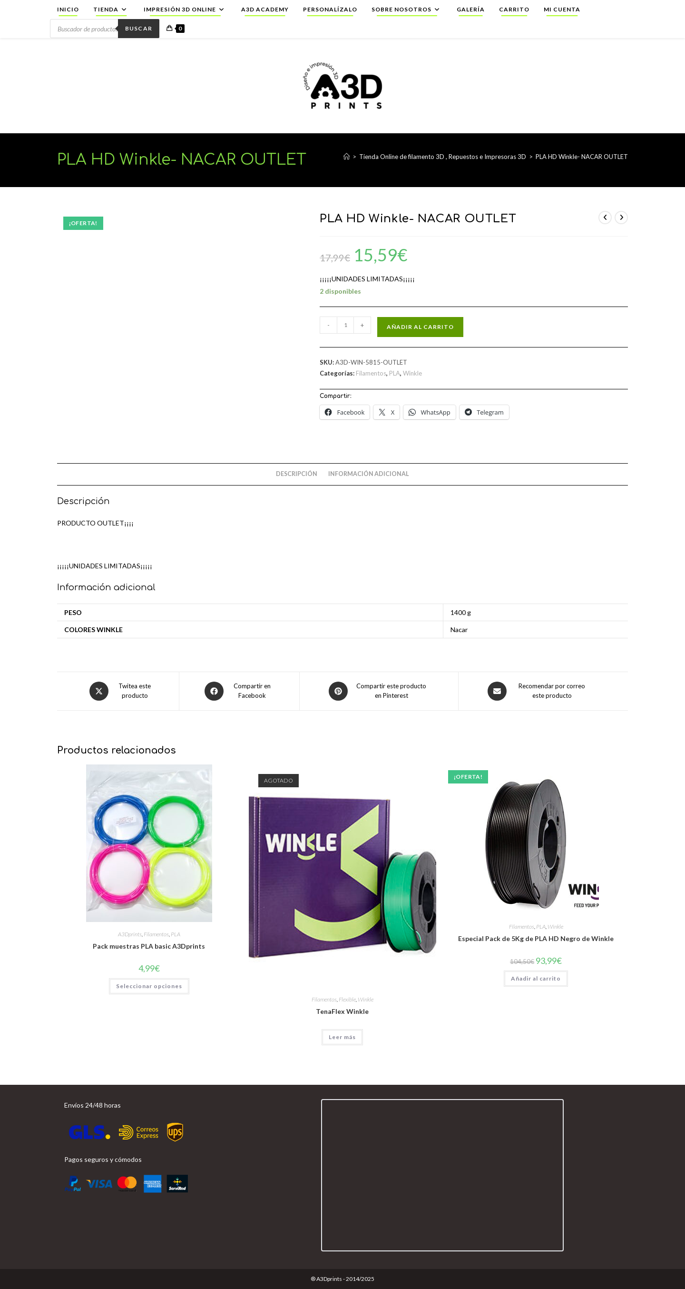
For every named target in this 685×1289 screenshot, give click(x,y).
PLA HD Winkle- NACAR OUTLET (582, 156)
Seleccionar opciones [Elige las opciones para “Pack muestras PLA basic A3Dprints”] (149, 986)
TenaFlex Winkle (342, 1011)
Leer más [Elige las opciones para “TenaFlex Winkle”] (342, 1037)
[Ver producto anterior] (605, 217)
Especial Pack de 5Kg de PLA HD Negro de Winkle (536, 938)
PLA (394, 373)
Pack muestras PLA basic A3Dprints (149, 946)
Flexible (347, 999)
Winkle (412, 373)
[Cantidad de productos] (345, 325)
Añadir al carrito (420, 326)
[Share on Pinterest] (379, 691)
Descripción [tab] (296, 473)
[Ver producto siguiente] (621, 217)
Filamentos (371, 373)
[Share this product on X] (122, 691)
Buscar (138, 28)
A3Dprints (130, 934)
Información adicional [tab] (368, 473)
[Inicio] (346, 156)
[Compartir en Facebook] (239, 691)
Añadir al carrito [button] (536, 978)
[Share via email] (539, 691)
